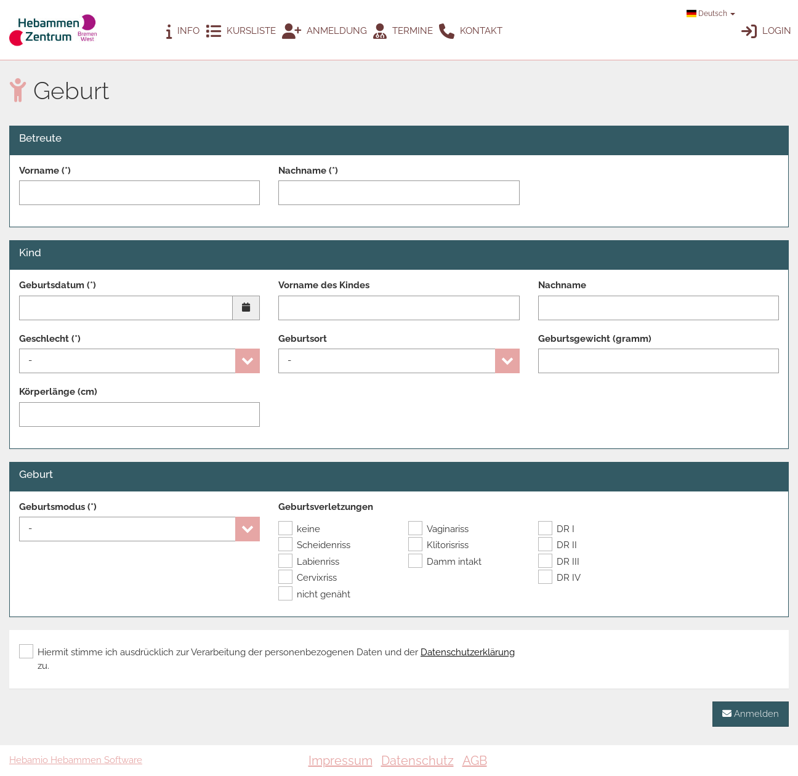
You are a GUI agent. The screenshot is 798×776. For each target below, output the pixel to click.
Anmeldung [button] (324, 31)
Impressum (340, 760)
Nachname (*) (308, 170)
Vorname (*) (45, 170)
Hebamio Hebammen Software (75, 760)
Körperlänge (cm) (58, 391)
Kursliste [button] (241, 31)
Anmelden (750, 713)
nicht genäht (314, 594)
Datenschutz (417, 760)
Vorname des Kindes (323, 285)
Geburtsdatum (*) (57, 285)
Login (766, 31)
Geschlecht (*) (50, 338)
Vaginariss (438, 529)
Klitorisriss (438, 545)
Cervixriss (307, 578)
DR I (556, 529)
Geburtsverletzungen (325, 506)
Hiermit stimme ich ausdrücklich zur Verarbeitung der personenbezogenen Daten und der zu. (267, 658)
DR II (557, 545)
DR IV (559, 578)
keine (299, 529)
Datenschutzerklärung (468, 652)
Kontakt (470, 31)
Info (183, 31)
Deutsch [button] (711, 13)
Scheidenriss (314, 545)
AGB (474, 760)
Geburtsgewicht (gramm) (594, 338)
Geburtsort (302, 338)
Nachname (562, 285)
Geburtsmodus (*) (58, 506)
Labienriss (308, 562)
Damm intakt (445, 562)
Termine (403, 31)
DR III (558, 562)
